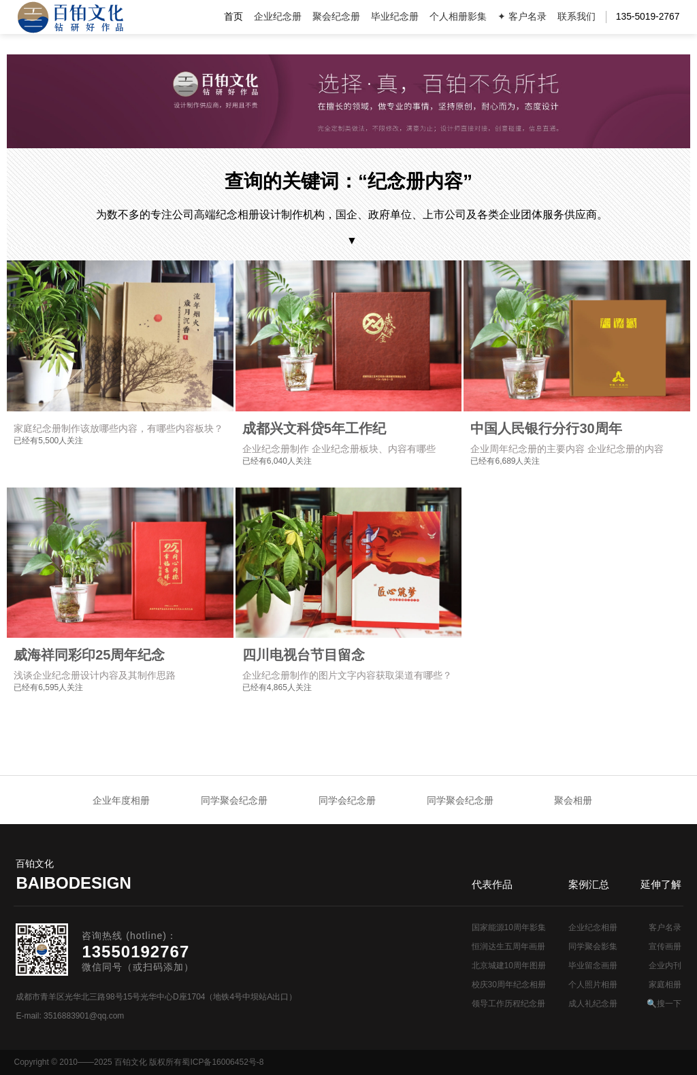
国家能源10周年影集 (509, 927)
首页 (233, 17)
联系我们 (576, 17)
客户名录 (665, 927)
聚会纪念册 (336, 17)
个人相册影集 (458, 17)
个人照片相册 (592, 984)
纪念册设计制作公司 (70, 17)
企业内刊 (665, 965)
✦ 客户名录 (522, 17)
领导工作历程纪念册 (508, 1003)
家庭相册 (665, 984)
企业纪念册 (278, 17)
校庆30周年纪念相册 (509, 984)
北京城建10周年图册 (509, 965)
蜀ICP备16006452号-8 (222, 1062)
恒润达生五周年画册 (508, 946)
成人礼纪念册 (592, 1003)
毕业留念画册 (592, 965)
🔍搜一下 (664, 1003)
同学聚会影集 (592, 946)
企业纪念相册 (592, 927)
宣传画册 (665, 946)
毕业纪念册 (395, 17)
